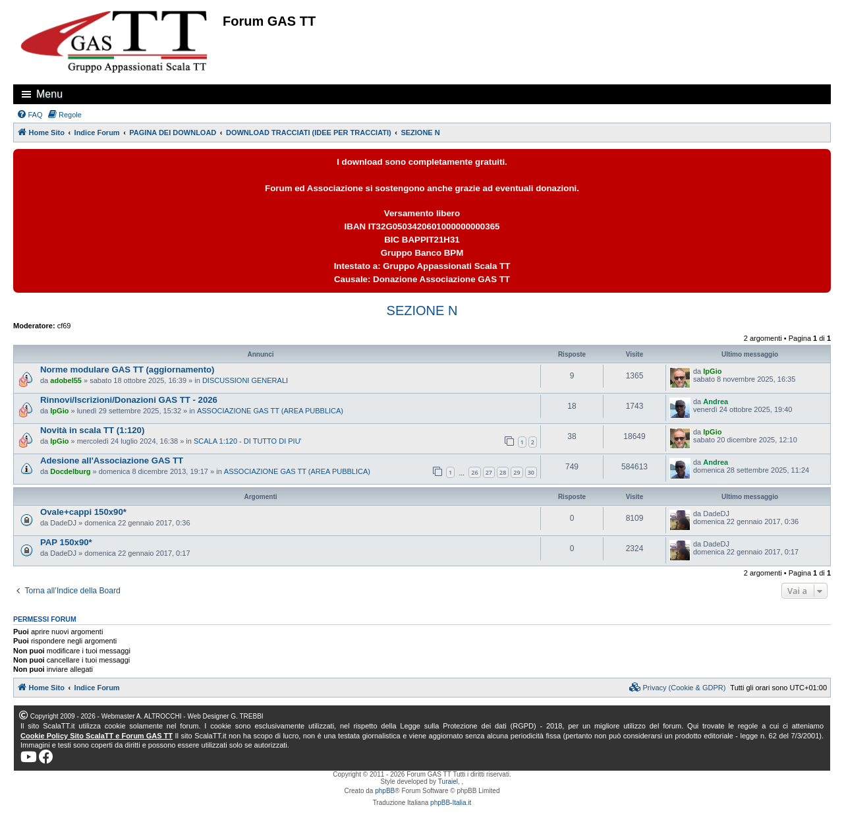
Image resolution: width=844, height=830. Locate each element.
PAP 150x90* (66, 542)
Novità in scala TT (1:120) (92, 430)
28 (502, 472)
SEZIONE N (422, 310)
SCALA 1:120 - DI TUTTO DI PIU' (248, 441)
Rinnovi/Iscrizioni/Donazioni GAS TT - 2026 (128, 400)
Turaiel (448, 781)
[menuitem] (29, 115)
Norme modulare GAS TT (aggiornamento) (127, 369)
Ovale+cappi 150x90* (83, 512)
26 (474, 472)
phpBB (385, 790)
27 (489, 472)
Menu (49, 94)
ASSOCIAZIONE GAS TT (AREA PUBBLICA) (270, 411)
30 (531, 472)
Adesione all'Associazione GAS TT (111, 460)
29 (516, 472)
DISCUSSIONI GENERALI (245, 380)
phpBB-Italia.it (450, 802)
